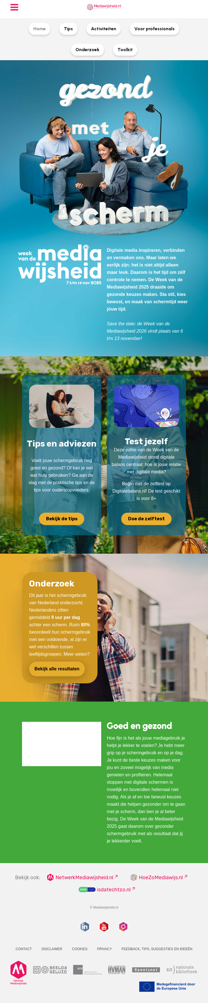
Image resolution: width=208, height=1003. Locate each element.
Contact (24, 949)
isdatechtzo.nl (114, 890)
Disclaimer (52, 949)
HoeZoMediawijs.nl (161, 877)
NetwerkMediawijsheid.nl (84, 877)
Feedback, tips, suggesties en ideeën (157, 949)
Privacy (104, 949)
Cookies (80, 949)
